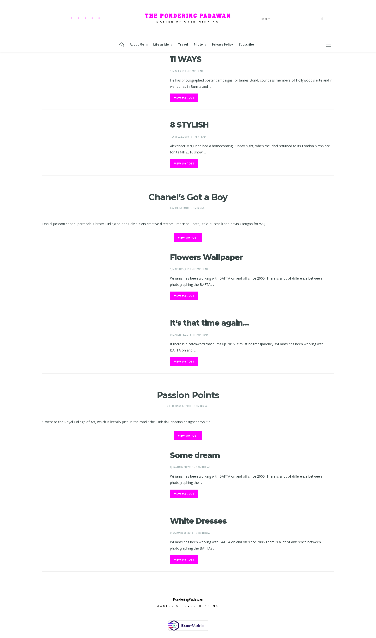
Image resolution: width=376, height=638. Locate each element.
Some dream (195, 455)
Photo (198, 44)
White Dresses (198, 521)
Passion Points (188, 395)
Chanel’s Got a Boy (188, 197)
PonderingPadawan (188, 601)
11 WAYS (185, 59)
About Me (137, 44)
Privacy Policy (222, 44)
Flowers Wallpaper (206, 257)
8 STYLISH (189, 124)
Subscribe (246, 44)
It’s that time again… (209, 323)
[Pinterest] (85, 18)
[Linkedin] (92, 18)
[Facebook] (71, 18)
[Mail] (99, 18)
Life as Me (161, 44)
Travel (183, 44)
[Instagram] (78, 18)
